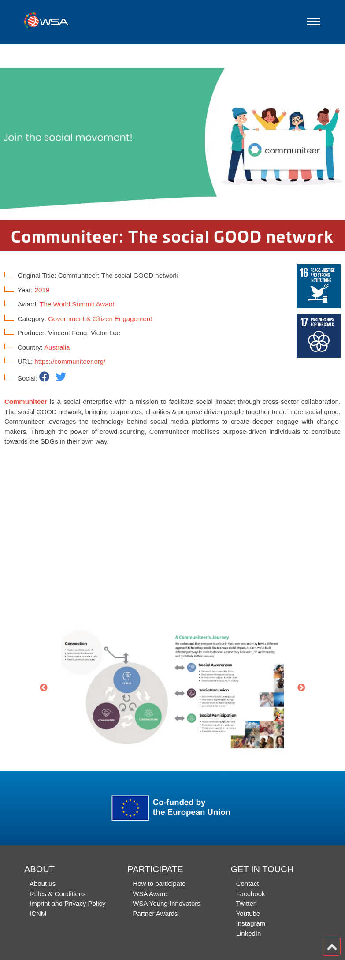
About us (43, 883)
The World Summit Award (77, 304)
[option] (172, 132)
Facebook (250, 893)
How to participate (159, 883)
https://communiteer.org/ (69, 361)
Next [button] (301, 688)
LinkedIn (248, 933)
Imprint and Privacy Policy (68, 903)
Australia (57, 347)
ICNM (38, 913)
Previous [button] (43, 688)
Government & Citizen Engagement (100, 318)
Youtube (248, 913)
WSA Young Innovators (166, 903)
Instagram (251, 923)
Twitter (246, 903)
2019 (42, 290)
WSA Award (150, 893)
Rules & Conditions (58, 893)
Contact (247, 883)
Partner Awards (155, 913)
